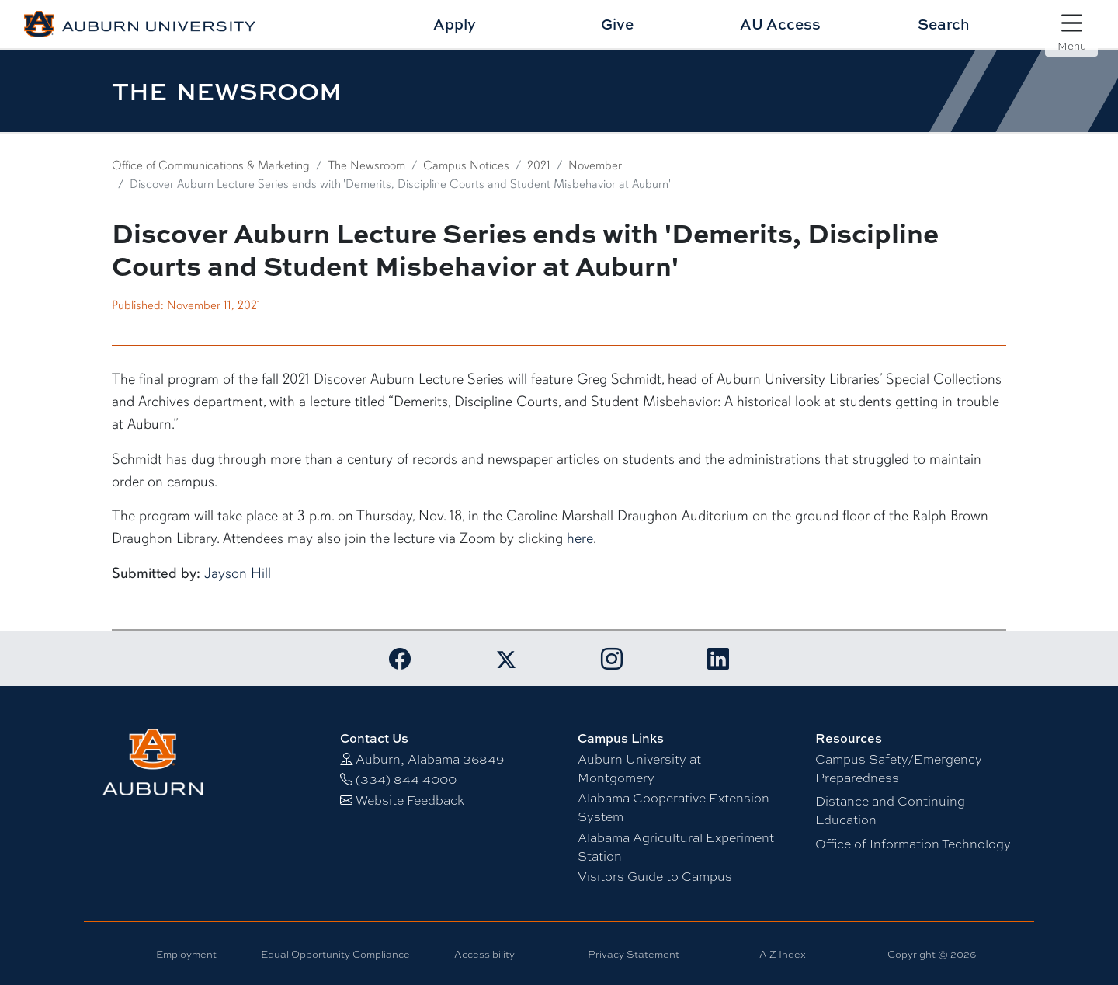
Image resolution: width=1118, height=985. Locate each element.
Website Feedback (410, 800)
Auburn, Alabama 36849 (430, 758)
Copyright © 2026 (931, 954)
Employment (186, 954)
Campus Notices (466, 165)
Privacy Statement (633, 954)
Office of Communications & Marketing (211, 165)
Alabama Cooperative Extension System (673, 806)
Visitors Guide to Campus (655, 876)
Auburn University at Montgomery (639, 768)
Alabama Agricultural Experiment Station (676, 846)
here (580, 538)
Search (944, 23)
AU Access (780, 23)
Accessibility (484, 954)
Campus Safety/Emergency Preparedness (898, 768)
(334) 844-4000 (406, 779)
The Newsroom (366, 165)
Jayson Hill (237, 573)
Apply (454, 23)
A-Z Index (782, 954)
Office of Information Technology (913, 843)
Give (617, 23)
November (595, 165)
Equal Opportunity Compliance (335, 954)
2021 (538, 165)
